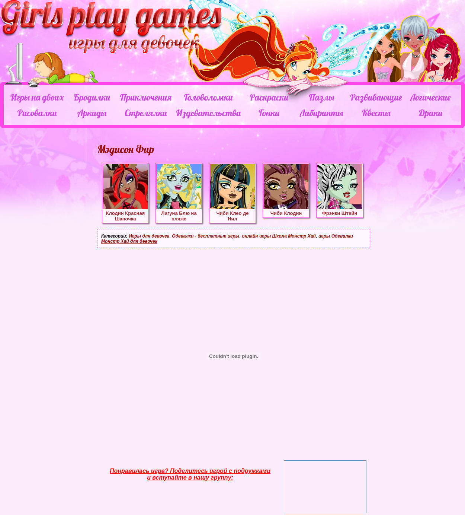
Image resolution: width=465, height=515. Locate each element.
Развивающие (376, 97)
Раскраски (269, 97)
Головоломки (208, 97)
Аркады (92, 112)
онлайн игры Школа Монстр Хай (279, 236)
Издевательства (208, 112)
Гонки (269, 112)
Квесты (376, 112)
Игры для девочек (149, 236)
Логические (430, 97)
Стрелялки (146, 112)
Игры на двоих (37, 97)
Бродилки (92, 97)
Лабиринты (321, 112)
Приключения (145, 97)
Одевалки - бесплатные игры (205, 236)
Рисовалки (37, 112)
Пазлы (321, 97)
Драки (430, 112)
